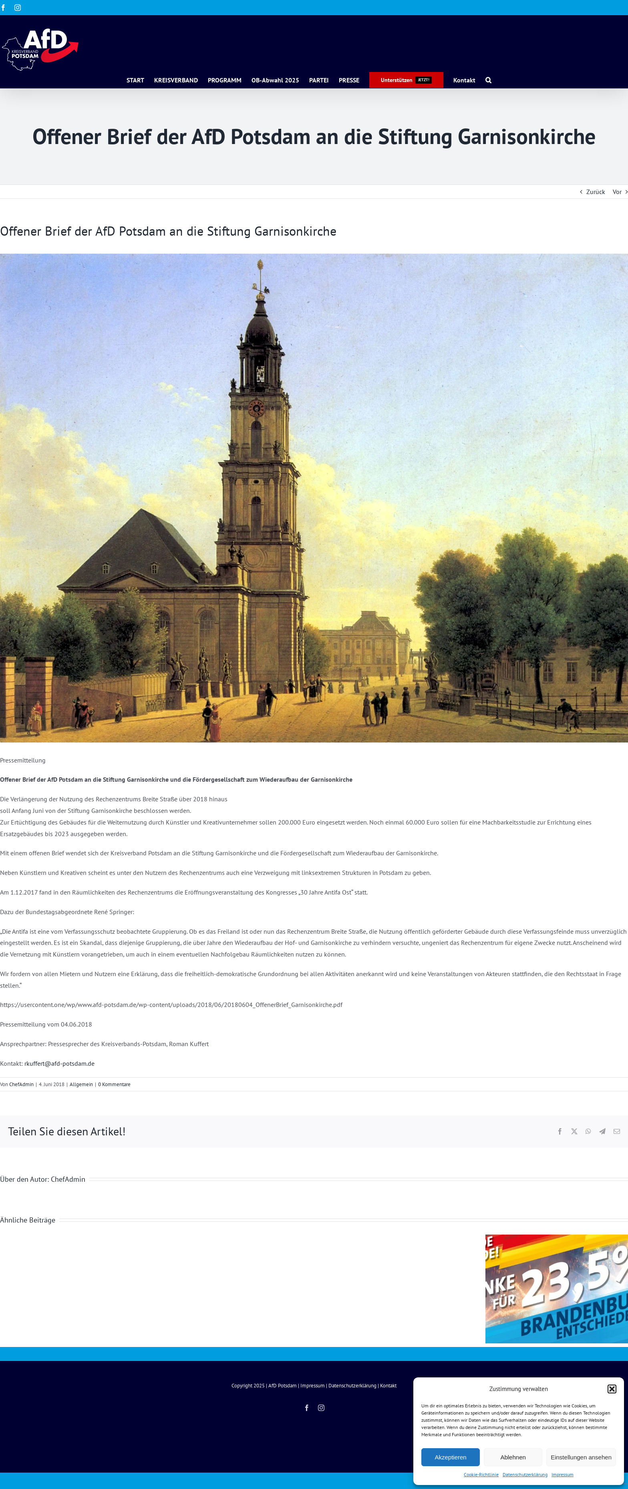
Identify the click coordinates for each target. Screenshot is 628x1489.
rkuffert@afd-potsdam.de (59, 1063)
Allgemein (81, 1084)
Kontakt (388, 1385)
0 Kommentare (114, 1084)
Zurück (595, 192)
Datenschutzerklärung (525, 1474)
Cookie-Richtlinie (481, 1474)
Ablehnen (512, 1457)
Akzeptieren (450, 1457)
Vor (617, 192)
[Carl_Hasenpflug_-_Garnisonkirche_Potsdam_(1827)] (314, 498)
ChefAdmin (21, 1084)
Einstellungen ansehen (581, 1457)
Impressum (563, 1474)
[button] (612, 1389)
